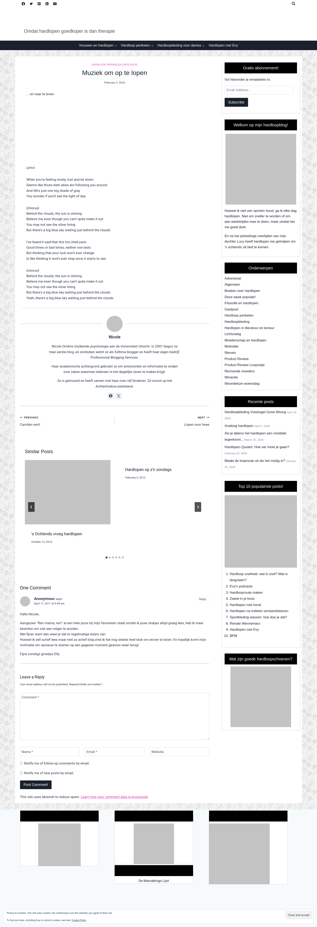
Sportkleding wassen (245, 617)
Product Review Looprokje (245, 365)
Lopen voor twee (163, 421)
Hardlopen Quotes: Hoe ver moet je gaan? (257, 447)
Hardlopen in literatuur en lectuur (250, 328)
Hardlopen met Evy (223, 45)
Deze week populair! (240, 297)
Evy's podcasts (241, 586)
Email (92, 752)
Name (27, 752)
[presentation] (68, 492)
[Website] (179, 751)
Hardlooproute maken (246, 592)
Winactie (231, 377)
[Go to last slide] (31, 507)
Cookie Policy (79, 920)
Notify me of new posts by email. (49, 773)
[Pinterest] (39, 3)
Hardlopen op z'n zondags (148, 469)
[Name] (50, 751)
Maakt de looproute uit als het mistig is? (255, 461)
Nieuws (230, 353)
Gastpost (231, 309)
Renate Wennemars (245, 623)
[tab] (107, 557)
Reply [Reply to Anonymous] (202, 599)
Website (157, 752)
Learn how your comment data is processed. (115, 797)
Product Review (237, 359)
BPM (233, 636)
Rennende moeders (240, 371)
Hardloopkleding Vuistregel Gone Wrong (255, 412)
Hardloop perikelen (107, 64)
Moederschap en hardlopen (245, 340)
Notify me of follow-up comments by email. (57, 763)
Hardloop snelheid (243, 574)
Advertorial (233, 278)
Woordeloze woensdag (242, 383)
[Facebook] (23, 3)
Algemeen (232, 284)
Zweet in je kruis (242, 599)
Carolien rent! (65, 421)
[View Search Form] (293, 3)
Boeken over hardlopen (242, 291)
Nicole (114, 337)
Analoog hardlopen (239, 426)
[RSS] (47, 3)
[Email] (55, 3)
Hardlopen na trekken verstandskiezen (259, 611)
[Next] (198, 507)
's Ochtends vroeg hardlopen (56, 533)
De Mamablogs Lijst (153, 881)
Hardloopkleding (237, 322)
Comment (30, 697)
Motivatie (130, 64)
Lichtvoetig (233, 334)
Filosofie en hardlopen (241, 303)
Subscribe (236, 102)
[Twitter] (31, 3)
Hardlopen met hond (245, 605)
